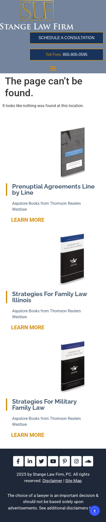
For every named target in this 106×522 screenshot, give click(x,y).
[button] (53, 68)
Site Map (73, 480)
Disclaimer (52, 480)
